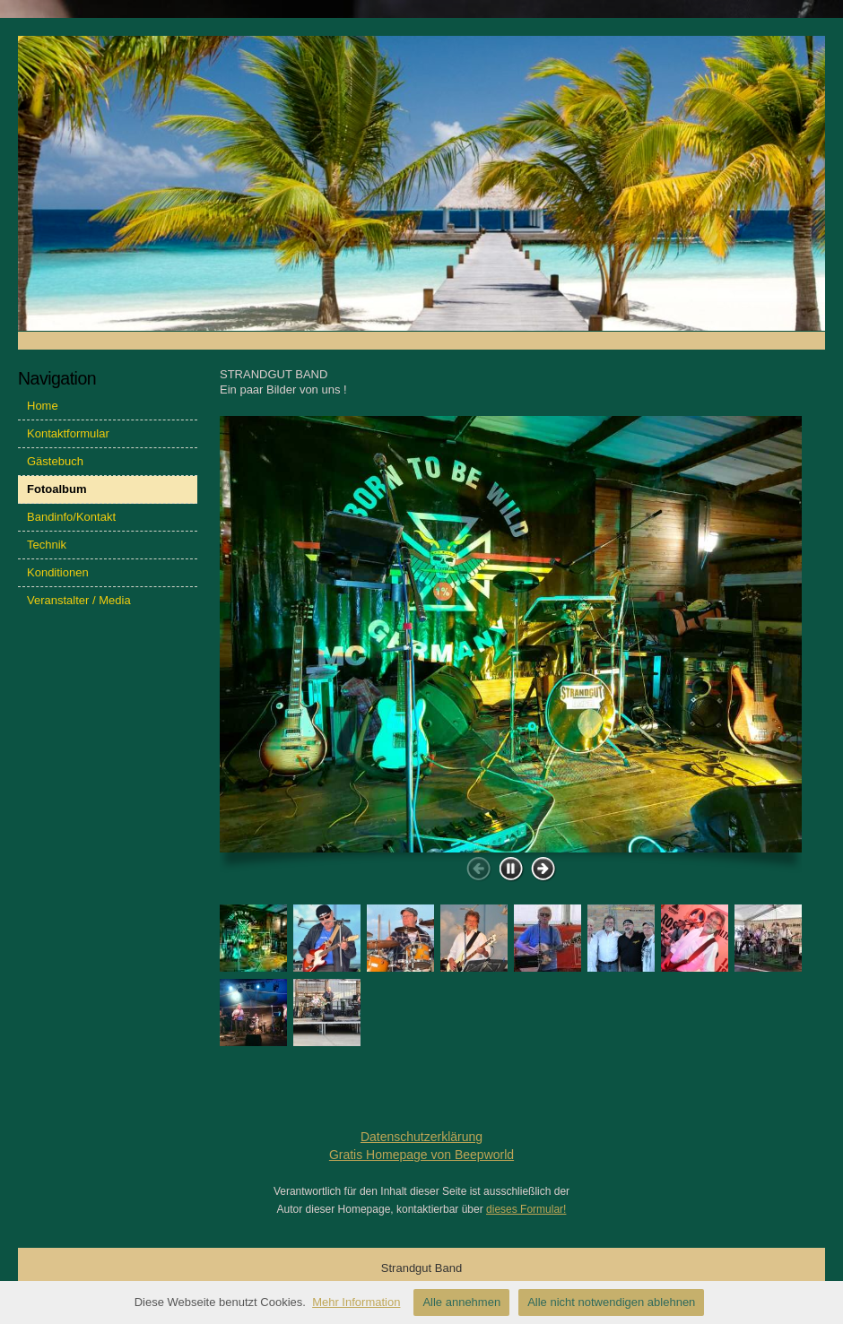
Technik (46, 544)
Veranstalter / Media (79, 600)
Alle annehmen (461, 1302)
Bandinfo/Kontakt (71, 517)
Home (42, 405)
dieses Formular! (526, 1209)
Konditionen (58, 572)
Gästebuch (55, 461)
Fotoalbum (56, 489)
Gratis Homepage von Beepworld (421, 1154)
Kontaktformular (68, 433)
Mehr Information (356, 1302)
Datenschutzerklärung (421, 1136)
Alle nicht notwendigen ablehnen (611, 1302)
